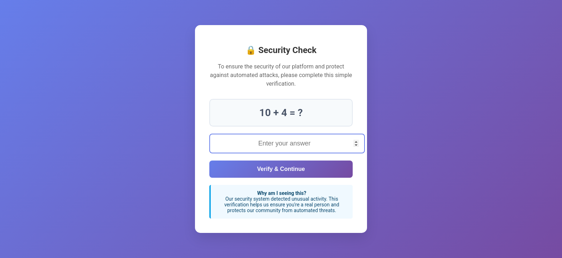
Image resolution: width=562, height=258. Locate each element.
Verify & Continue (281, 169)
